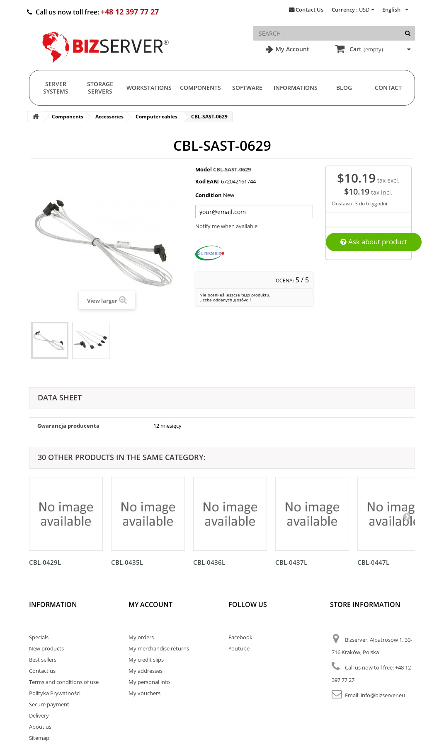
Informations (296, 88)
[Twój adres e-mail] (254, 211)
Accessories (109, 116)
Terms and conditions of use (64, 682)
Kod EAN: (207, 181)
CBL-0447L (373, 562)
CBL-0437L (291, 562)
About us (40, 726)
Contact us (42, 670)
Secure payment (49, 704)
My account (150, 604)
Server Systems (55, 87)
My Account (291, 49)
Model (203, 169)
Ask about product (373, 241)
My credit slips (146, 659)
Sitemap (39, 738)
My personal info (149, 682)
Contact (388, 88)
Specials (39, 637)
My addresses (146, 670)
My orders (141, 637)
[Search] (407, 33)
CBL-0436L (209, 562)
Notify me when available (226, 226)
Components (200, 88)
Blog (344, 88)
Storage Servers (100, 87)
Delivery (39, 715)
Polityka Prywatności (54, 693)
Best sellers (42, 659)
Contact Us (309, 9)
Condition (208, 195)
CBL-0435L (127, 562)
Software (247, 88)
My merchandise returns (159, 648)
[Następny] (407, 516)
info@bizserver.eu (383, 695)
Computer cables (156, 116)
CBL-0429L (45, 562)
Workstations (149, 88)
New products (46, 648)
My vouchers (144, 693)
